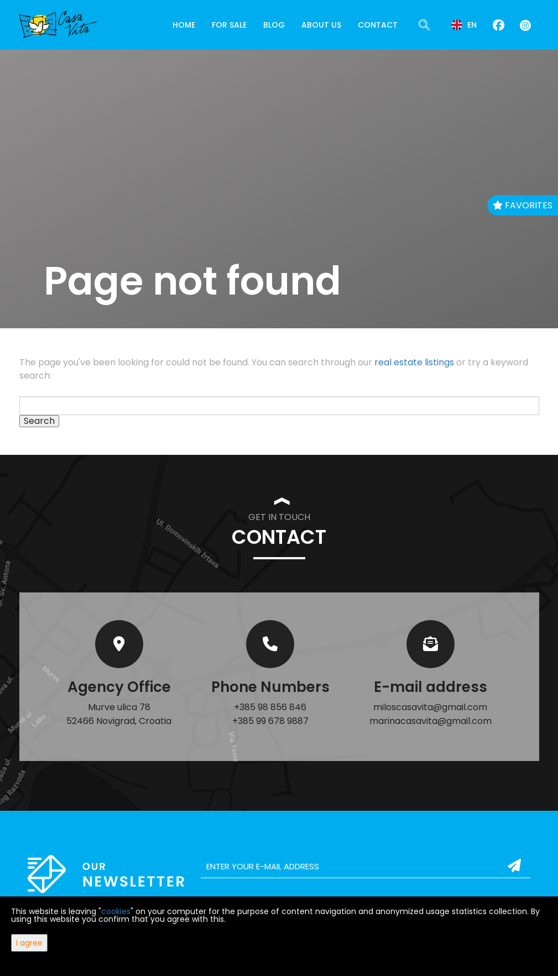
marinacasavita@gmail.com (430, 721)
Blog (274, 24)
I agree (29, 942)
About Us (321, 24)
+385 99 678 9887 (270, 721)
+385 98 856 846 (270, 707)
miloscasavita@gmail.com (430, 707)
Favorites (522, 205)
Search (39, 421)
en (464, 24)
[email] (366, 866)
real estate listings (414, 362)
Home (184, 24)
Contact (378, 24)
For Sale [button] (229, 24)
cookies (116, 911)
